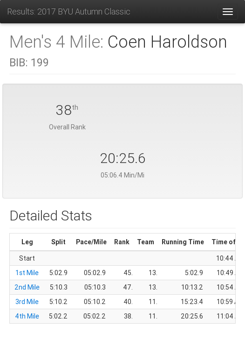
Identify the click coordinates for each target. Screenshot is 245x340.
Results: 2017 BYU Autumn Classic (68, 11)
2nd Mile (27, 287)
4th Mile (27, 316)
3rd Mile (27, 302)
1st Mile (27, 273)
